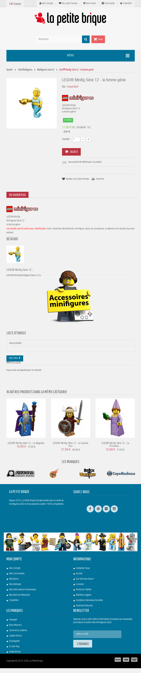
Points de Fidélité (83, 586)
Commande (108, 3)
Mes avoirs (14, 575)
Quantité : (66, 139)
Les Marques (70, 476)
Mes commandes (16, 570)
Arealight (13, 618)
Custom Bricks (15, 634)
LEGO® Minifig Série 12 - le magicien (26, 458)
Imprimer (100, 179)
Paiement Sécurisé (84, 602)
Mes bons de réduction (19, 591)
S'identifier (126, 3)
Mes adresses (15, 581)
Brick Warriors (15, 623)
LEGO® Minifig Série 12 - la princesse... (115, 460)
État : (64, 87)
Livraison (80, 581)
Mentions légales (83, 591)
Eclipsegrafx (14, 639)
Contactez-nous (83, 565)
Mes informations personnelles (22, 586)
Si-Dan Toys (14, 645)
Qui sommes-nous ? (85, 575)
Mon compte (46, 3)
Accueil (79, 570)
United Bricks (15, 650)
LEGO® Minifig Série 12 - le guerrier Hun (70, 460)
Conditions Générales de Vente (89, 597)
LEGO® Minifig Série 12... (20, 270)
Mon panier (89, 3)
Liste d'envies (16, 347)
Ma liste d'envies (68, 3)
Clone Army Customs (18, 629)
